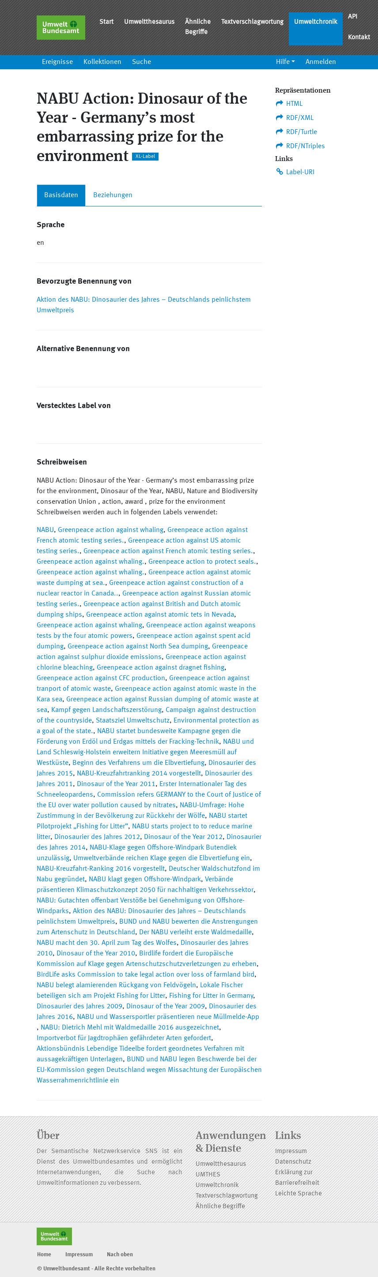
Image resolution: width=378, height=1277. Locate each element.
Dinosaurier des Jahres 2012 (97, 837)
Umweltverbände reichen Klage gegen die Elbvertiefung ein (161, 858)
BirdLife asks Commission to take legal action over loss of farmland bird (145, 974)
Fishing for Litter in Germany (211, 996)
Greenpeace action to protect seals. (202, 561)
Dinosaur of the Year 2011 (116, 784)
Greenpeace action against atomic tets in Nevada (160, 614)
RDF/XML (294, 118)
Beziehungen (112, 195)
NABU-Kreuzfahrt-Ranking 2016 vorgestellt (101, 869)
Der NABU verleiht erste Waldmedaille (195, 932)
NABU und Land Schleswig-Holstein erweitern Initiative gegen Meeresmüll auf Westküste (145, 752)
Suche (141, 62)
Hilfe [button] (283, 62)
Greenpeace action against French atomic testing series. (168, 551)
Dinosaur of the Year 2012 (183, 837)
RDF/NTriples (300, 146)
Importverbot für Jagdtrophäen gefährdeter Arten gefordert (124, 1038)
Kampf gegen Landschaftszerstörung (106, 710)
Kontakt (359, 37)
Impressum (291, 1151)
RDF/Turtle (296, 132)
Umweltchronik (315, 22)
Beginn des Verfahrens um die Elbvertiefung (138, 763)
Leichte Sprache (298, 1194)
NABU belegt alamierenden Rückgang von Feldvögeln (116, 985)
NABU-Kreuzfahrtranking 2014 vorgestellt (139, 773)
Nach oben (120, 1255)
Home (44, 1255)
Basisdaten (61, 195)
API (352, 17)
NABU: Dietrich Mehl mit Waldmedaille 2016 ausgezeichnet (130, 1027)
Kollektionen (102, 62)
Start (106, 22)
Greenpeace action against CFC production (101, 678)
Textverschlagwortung (252, 22)
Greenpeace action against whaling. (90, 561)
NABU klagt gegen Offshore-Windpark (145, 879)
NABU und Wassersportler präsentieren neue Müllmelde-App (168, 1017)
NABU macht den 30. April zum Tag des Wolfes (107, 943)
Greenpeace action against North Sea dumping (138, 646)
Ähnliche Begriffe (198, 27)
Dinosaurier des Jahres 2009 (79, 1006)
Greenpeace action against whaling (110, 530)
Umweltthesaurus (149, 22)
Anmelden (321, 62)
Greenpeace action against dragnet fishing (160, 667)
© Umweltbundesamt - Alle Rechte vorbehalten (96, 1269)
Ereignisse (57, 62)
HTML (288, 104)
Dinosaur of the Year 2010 (96, 953)
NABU (45, 530)
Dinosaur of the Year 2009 (165, 1006)
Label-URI (294, 172)
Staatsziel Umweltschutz (133, 720)
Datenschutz (293, 1162)
